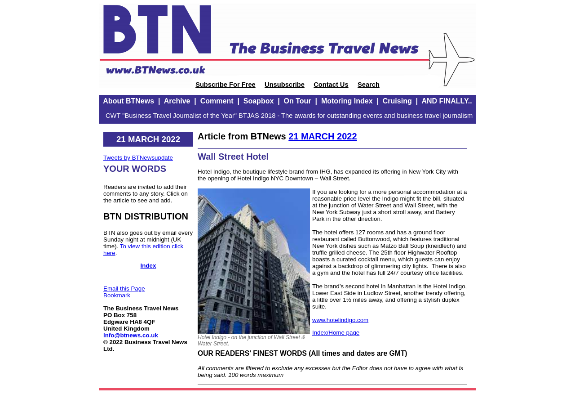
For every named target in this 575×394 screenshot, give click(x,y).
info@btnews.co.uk (130, 335)
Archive (177, 101)
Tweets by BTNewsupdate (138, 157)
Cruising (397, 101)
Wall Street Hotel (233, 156)
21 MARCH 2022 (322, 136)
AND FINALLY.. (446, 101)
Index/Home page (335, 332)
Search (369, 84)
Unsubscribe (285, 84)
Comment (217, 101)
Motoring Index (347, 101)
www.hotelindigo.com (340, 320)
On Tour (297, 101)
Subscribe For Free (225, 84)
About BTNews (128, 101)
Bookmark (116, 295)
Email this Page (124, 288)
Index (148, 265)
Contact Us (331, 84)
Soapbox (258, 101)
